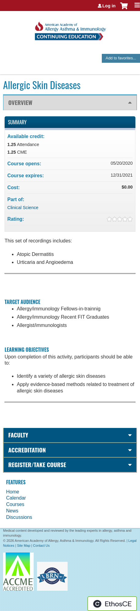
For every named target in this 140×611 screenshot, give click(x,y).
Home (12, 491)
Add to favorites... (121, 58)
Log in (109, 6)
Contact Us (41, 545)
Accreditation (27, 449)
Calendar (16, 497)
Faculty (18, 434)
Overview (20, 102)
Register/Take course (37, 464)
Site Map (23, 545)
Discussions (19, 517)
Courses (15, 504)
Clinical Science (23, 207)
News (12, 510)
